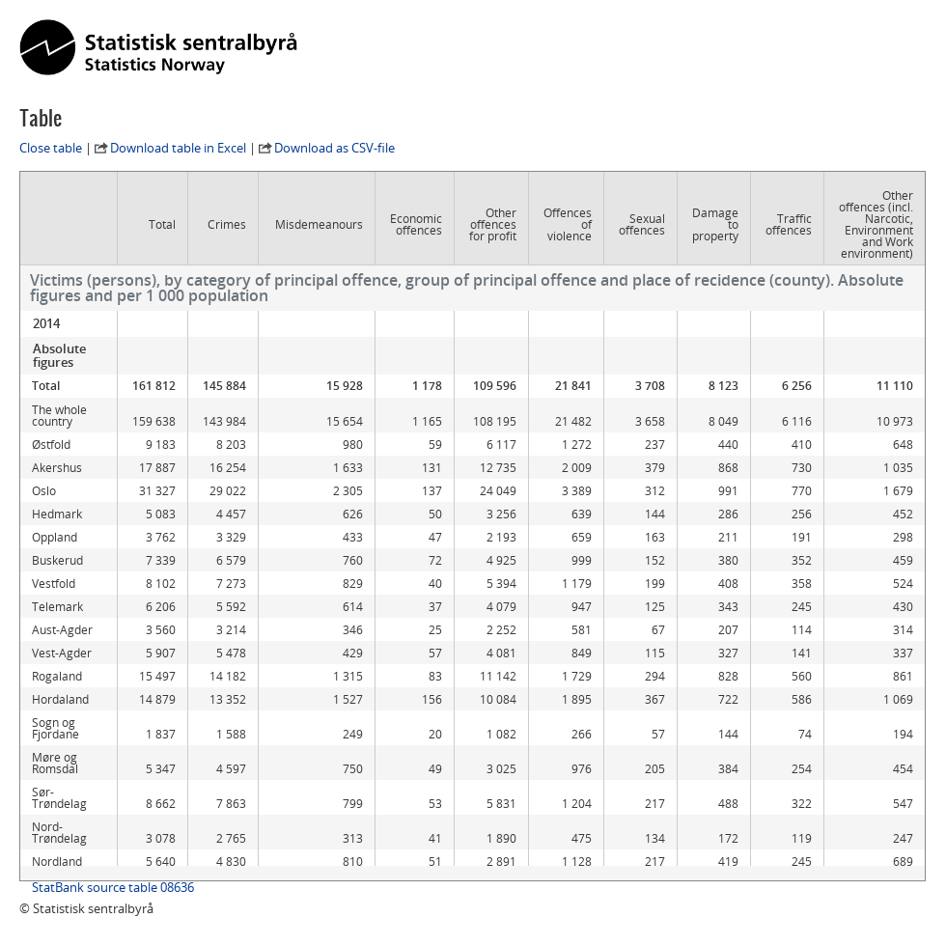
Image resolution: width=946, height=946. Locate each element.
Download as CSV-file (334, 147)
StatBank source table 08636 (113, 887)
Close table (50, 147)
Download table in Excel (178, 147)
